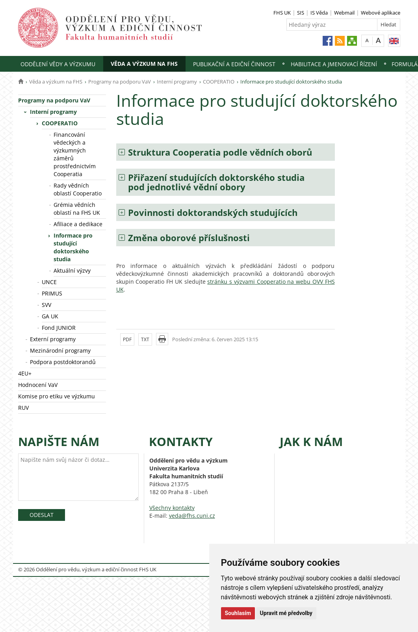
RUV (23, 407)
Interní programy (177, 81)
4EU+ (25, 373)
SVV (46, 305)
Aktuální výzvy (72, 270)
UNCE (49, 282)
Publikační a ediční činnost (234, 64)
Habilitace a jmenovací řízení (334, 64)
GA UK (50, 316)
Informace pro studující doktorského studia (73, 247)
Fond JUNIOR (59, 327)
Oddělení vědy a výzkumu (57, 64)
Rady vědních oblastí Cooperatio (78, 189)
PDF (127, 339)
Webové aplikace (380, 12)
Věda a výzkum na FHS (144, 63)
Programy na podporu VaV (119, 81)
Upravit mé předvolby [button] (286, 613)
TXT (145, 339)
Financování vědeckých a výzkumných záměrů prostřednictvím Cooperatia (75, 154)
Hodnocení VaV (38, 384)
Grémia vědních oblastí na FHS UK (77, 208)
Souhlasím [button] (238, 613)
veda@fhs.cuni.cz (192, 515)
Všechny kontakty (172, 507)
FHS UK (282, 12)
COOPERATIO (218, 81)
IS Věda (319, 12)
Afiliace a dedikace (78, 224)
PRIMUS (52, 293)
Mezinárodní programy (60, 350)
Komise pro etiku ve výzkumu (56, 396)
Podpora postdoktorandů (63, 362)
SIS (300, 12)
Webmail (344, 12)
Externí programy (53, 339)
